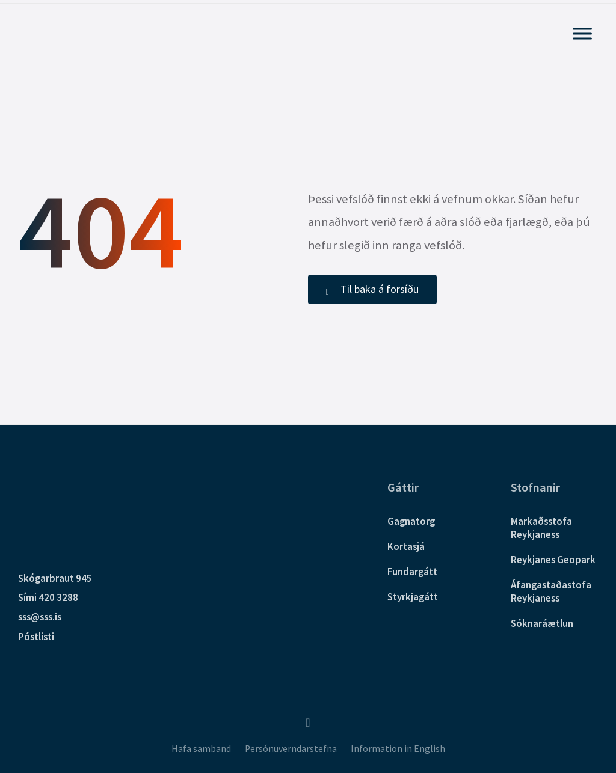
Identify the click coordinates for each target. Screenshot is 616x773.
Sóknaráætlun (542, 623)
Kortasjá (406, 546)
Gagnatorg (411, 521)
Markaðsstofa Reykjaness (541, 528)
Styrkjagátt (412, 596)
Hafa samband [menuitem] (201, 748)
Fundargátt (412, 571)
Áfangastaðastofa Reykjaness (551, 591)
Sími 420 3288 (48, 597)
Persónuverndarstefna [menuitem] (291, 748)
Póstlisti (36, 636)
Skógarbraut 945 (55, 578)
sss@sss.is (39, 616)
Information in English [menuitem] (398, 748)
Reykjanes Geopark (553, 559)
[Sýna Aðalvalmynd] (582, 33)
